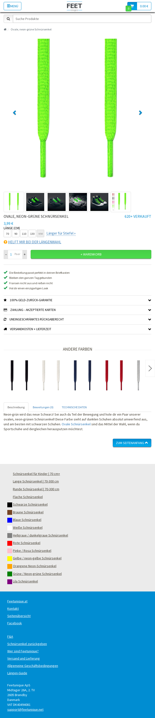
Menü (12, 6)
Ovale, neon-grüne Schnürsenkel (31, 29)
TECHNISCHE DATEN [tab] (74, 407)
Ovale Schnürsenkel (76, 424)
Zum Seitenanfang (132, 443)
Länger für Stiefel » (61, 233)
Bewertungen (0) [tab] (43, 407)
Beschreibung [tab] (16, 407)
